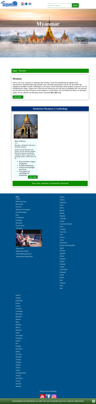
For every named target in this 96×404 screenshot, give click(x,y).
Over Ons (18, 207)
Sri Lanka (19, 354)
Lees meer (17, 97)
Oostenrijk (19, 338)
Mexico (18, 327)
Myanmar (18, 330)
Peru (17, 343)
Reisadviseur (20, 248)
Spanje (18, 351)
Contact (18, 199)
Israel (61, 285)
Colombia (63, 229)
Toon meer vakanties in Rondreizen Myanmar (50, 183)
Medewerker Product (22, 251)
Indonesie (62, 283)
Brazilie (62, 213)
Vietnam (18, 375)
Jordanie (18, 298)
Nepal (17, 333)
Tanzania (18, 359)
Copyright (19, 220)
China (61, 226)
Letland (18, 306)
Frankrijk (62, 264)
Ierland (62, 275)
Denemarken (63, 242)
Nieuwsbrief (19, 204)
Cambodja (63, 218)
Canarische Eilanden (66, 224)
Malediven (19, 316)
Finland (62, 261)
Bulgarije (62, 216)
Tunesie (18, 367)
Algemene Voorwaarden (23, 209)
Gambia (62, 267)
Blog (17, 215)
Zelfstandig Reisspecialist (23, 254)
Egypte (62, 248)
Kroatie (18, 303)
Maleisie (18, 319)
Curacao (62, 237)
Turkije (18, 370)
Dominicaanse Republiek (67, 245)
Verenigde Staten (21, 373)
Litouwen (18, 308)
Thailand (18, 362)
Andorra (62, 200)
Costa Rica (63, 232)
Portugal (18, 346)
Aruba (61, 205)
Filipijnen (62, 259)
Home (15, 71)
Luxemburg (19, 311)
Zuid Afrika (19, 378)
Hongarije (63, 272)
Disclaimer (19, 223)
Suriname (18, 357)
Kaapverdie (19, 300)
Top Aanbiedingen (21, 212)
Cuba (61, 234)
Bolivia (62, 208)
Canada (62, 221)
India (61, 280)
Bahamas (18, 386)
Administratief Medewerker (24, 256)
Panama (18, 341)
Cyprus (62, 240)
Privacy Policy (20, 225)
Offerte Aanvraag (21, 201)
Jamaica (18, 295)
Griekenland (63, 269)
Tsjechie (18, 365)
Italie (61, 288)
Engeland (62, 253)
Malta (17, 322)
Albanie (62, 197)
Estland (62, 256)
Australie (18, 383)
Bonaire (62, 210)
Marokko (18, 325)
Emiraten (62, 251)
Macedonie (19, 314)
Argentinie (63, 202)
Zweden (18, 381)
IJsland (62, 277)
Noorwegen (19, 335)
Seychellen (19, 349)
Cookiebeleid (20, 217)
